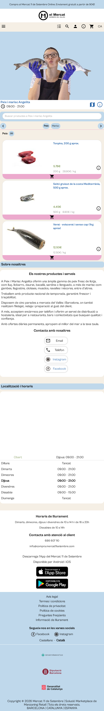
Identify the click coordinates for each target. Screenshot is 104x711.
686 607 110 (52, 540)
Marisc (55, 125)
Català (60, 640)
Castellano (46, 640)
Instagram (59, 359)
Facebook (59, 368)
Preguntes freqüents (52, 615)
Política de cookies (52, 610)
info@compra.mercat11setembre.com (52, 546)
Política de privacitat (52, 606)
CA (100, 26)
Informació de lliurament (52, 620)
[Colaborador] (52, 655)
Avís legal (52, 596)
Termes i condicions (52, 601)
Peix (46, 125)
